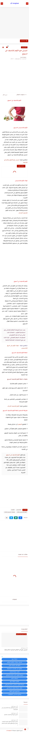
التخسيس (24, 47)
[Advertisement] (14, 23)
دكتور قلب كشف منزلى (14, 665)
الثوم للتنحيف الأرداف (13, 406)
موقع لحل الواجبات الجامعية (14, 668)
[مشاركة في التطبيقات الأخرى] (7, 517)
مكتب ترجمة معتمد (14, 672)
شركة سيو (14, 659)
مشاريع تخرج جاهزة (14, 691)
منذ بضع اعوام (23, 648)
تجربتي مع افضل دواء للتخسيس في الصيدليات (10, 708)
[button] (20, 517)
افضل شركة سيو (14, 681)
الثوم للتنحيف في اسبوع (13, 455)
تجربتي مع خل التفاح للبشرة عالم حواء (15, 650)
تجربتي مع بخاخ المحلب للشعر (11, 714)
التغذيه (12, 509)
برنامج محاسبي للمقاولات (14, 694)
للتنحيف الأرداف (23, 213)
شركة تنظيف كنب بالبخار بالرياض (14, 675)
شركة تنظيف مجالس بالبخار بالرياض (14, 685)
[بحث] (2, 3)
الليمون (19, 424)
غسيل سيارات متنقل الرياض (14, 662)
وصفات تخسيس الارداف (9, 512)
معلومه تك (14, 3)
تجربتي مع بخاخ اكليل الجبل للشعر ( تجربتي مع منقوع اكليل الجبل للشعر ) (10, 723)
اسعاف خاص (14, 678)
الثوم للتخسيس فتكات (22, 512)
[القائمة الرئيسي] (27, 3)
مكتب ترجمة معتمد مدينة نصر (14, 688)
